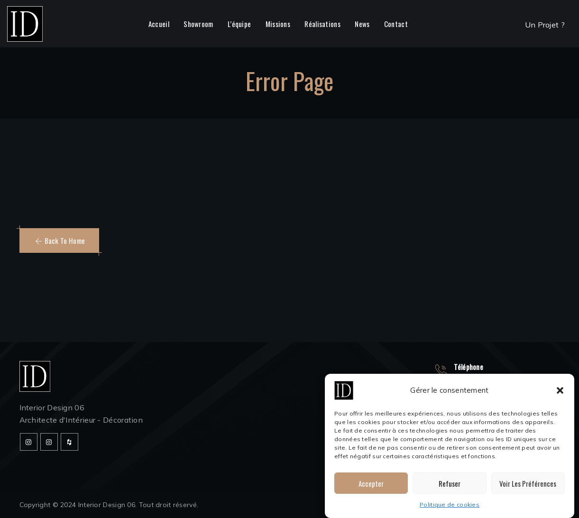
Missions (278, 23)
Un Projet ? (545, 24)
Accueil (158, 23)
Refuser (449, 483)
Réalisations (322, 23)
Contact (396, 23)
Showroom (198, 23)
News (362, 23)
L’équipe (239, 23)
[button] (560, 390)
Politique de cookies (449, 504)
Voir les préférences (527, 483)
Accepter (371, 483)
